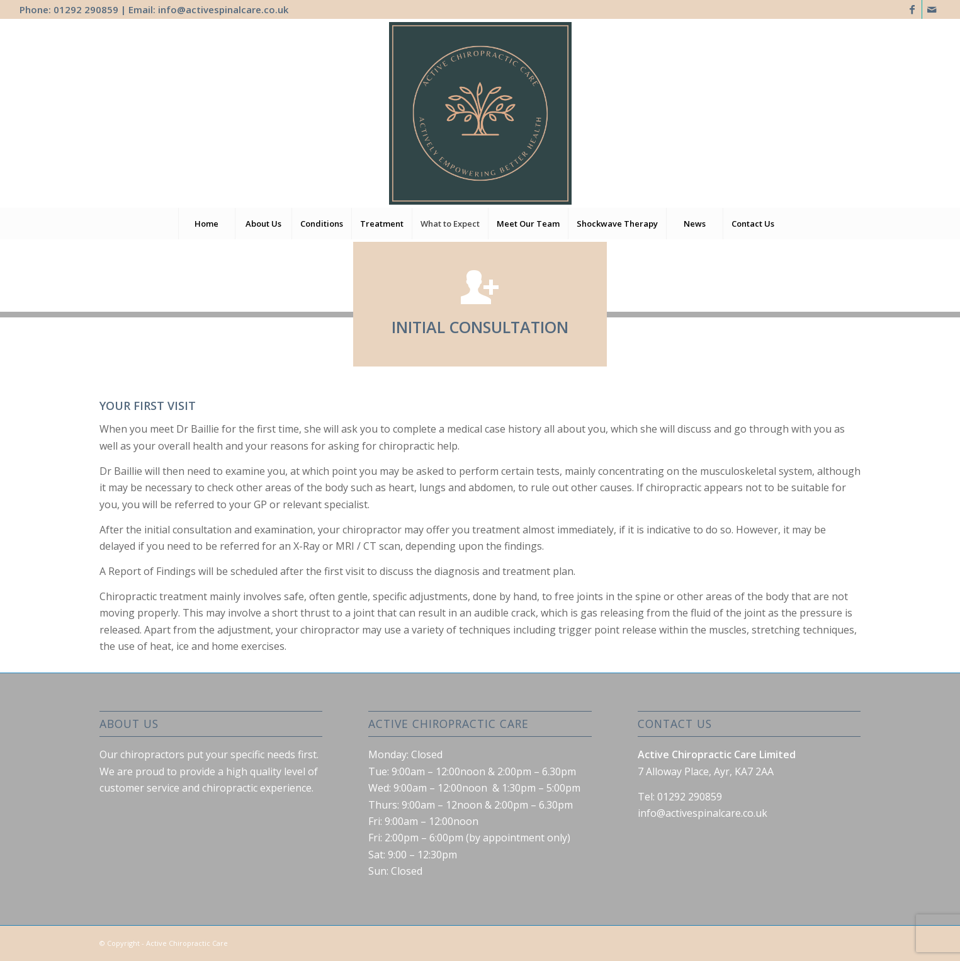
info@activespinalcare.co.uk (223, 9)
